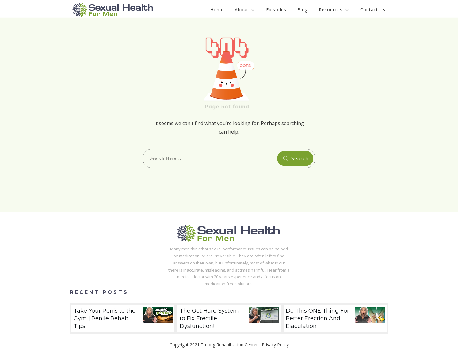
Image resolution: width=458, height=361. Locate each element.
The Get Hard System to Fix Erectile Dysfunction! (229, 318)
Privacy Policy (275, 345)
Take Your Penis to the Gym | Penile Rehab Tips (122, 318)
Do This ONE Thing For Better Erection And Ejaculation (335, 318)
